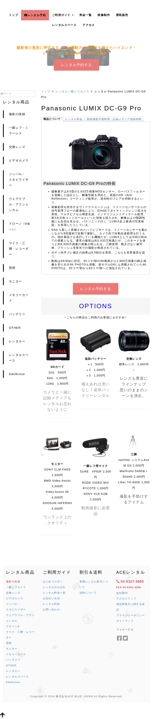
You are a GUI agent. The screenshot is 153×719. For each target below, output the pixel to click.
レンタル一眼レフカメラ (72, 91)
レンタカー (17, 341)
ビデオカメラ (18, 160)
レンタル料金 (73, 119)
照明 (12, 267)
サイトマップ (124, 620)
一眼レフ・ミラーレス (18, 130)
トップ (13, 15)
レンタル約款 (51, 603)
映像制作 (104, 15)
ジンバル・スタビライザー (18, 179)
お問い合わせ (51, 609)
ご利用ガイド (63, 15)
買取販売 (122, 15)
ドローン (19, 226)
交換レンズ (17, 147)
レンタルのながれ (54, 587)
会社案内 (122, 592)
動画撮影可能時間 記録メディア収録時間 (114, 119)
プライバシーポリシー (130, 615)
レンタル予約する (76, 65)
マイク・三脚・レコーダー (18, 248)
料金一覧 (85, 15)
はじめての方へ (53, 581)
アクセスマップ (126, 598)
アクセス (88, 25)
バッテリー (17, 314)
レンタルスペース (64, 25)
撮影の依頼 (17, 114)
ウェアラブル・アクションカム (18, 204)
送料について (88, 592)
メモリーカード (18, 297)
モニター (15, 281)
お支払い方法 (51, 598)
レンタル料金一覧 (54, 592)
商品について (52, 119)
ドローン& (13, 626)
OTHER (15, 327)
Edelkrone (17, 374)
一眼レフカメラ (16, 587)
